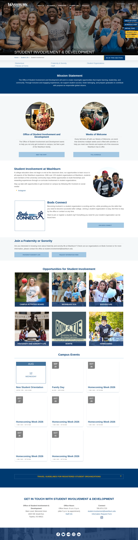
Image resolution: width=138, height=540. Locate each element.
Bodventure (19, 63)
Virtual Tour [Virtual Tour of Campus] (130, 28)
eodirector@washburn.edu (97, 536)
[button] (133, 4)
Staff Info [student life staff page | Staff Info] (69, 485)
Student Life (24, 57)
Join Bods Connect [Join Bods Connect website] (105, 225)
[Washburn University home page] (17, 5)
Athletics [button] (85, 5)
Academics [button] (51, 5)
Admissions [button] (62, 5)
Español (130, 3)
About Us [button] (40, 5)
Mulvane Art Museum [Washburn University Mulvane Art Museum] (78, 514)
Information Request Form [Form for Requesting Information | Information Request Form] (102, 485)
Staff (53, 66)
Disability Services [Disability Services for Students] (77, 516)
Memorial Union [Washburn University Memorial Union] (76, 512)
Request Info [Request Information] (132, 32)
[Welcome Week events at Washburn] (95, 116)
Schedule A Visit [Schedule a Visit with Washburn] (131, 24)
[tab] (69, 447)
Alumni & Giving (120, 3)
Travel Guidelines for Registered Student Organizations (69, 447)
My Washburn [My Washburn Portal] (98, 512)
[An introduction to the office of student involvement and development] (40, 116)
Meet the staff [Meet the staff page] (41, 154)
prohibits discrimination (49, 532)
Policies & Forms (21, 66)
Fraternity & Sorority (59, 63)
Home (16, 57)
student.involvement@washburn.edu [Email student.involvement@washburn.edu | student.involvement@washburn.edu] (102, 482)
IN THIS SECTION (115, 58)
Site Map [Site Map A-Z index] (97, 516)
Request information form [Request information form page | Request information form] (68, 255)
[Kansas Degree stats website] (21, 535)
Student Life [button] (74, 5)
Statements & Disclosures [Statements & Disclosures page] (80, 518)
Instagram (22, 191)
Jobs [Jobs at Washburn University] (95, 514)
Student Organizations (95, 63)
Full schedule (96, 154)
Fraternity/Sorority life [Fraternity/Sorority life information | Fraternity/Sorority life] (31, 255)
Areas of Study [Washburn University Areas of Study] (131, 21)
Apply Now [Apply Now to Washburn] (131, 36)
